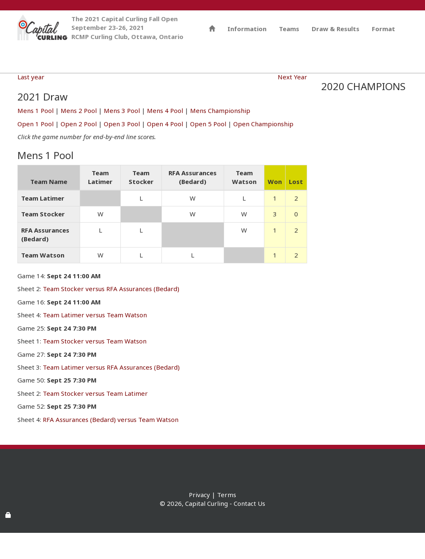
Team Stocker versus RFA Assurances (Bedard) (111, 315)
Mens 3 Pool (122, 136)
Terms (226, 521)
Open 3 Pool (122, 150)
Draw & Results (335, 82)
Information (246, 82)
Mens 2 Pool (79, 136)
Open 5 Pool (208, 150)
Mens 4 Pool (165, 136)
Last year (30, 103)
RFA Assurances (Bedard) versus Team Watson (110, 445)
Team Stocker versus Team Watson (95, 367)
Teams (289, 82)
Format (383, 82)
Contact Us (249, 529)
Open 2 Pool (79, 150)
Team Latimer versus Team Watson (95, 341)
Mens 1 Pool (35, 136)
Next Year (292, 103)
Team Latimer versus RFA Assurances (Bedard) (111, 393)
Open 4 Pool (165, 150)
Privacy (199, 521)
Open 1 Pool (35, 150)
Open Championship (263, 150)
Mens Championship (220, 136)
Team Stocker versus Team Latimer (95, 419)
